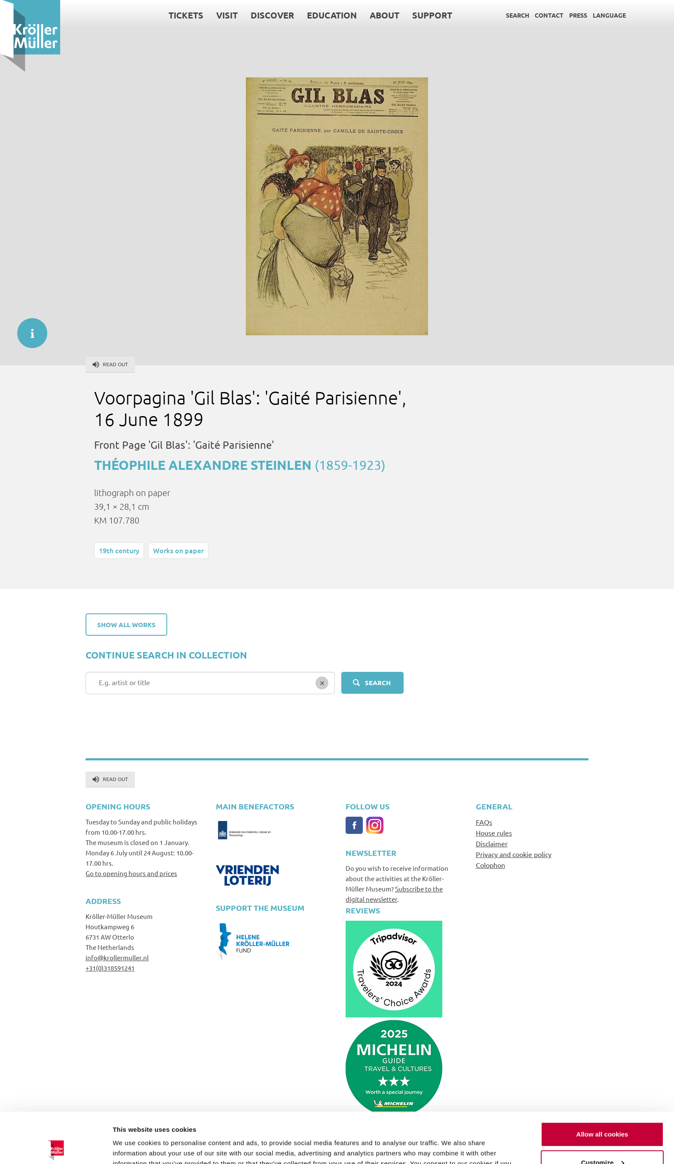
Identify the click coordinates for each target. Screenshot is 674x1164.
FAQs (484, 822)
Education (332, 15)
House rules (494, 832)
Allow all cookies (602, 1083)
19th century (119, 550)
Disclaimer (492, 843)
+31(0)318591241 (110, 968)
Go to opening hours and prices (131, 873)
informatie (28, 329)
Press (578, 15)
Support (432, 15)
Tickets (185, 15)
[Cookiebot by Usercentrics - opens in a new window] (55, 1147)
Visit (227, 15)
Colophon (490, 865)
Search (517, 15)
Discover (272, 15)
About (384, 15)
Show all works (126, 624)
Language (609, 15)
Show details (133, 1147)
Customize (602, 1111)
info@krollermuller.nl (117, 957)
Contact (549, 15)
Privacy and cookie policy (513, 854)
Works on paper (178, 550)
